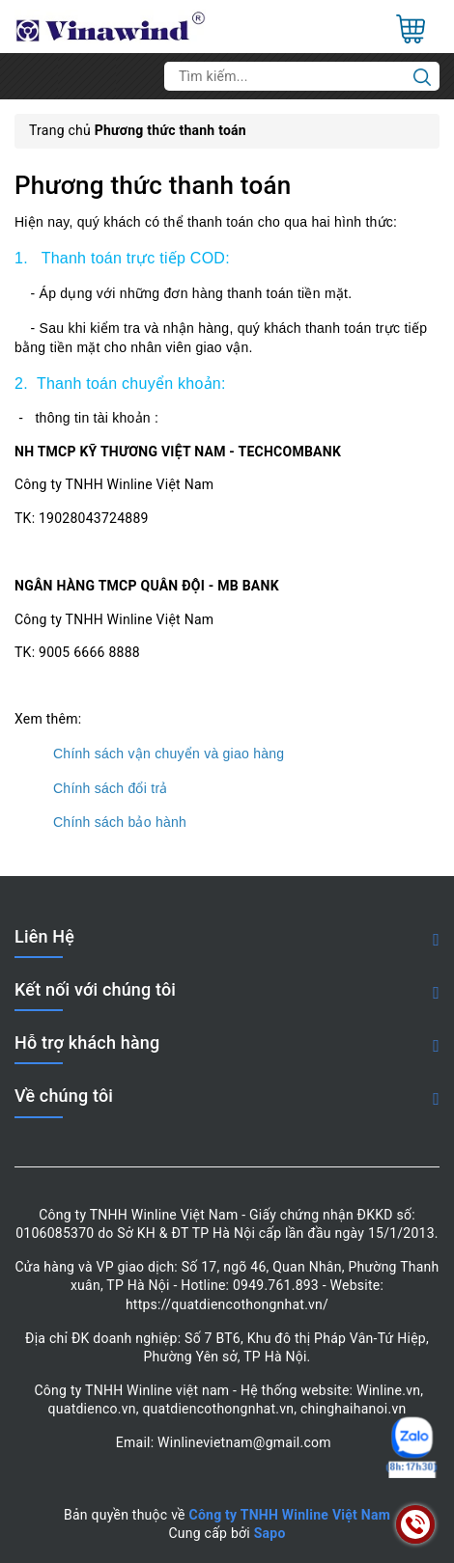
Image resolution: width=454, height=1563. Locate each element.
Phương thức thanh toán (153, 185)
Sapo (270, 1533)
